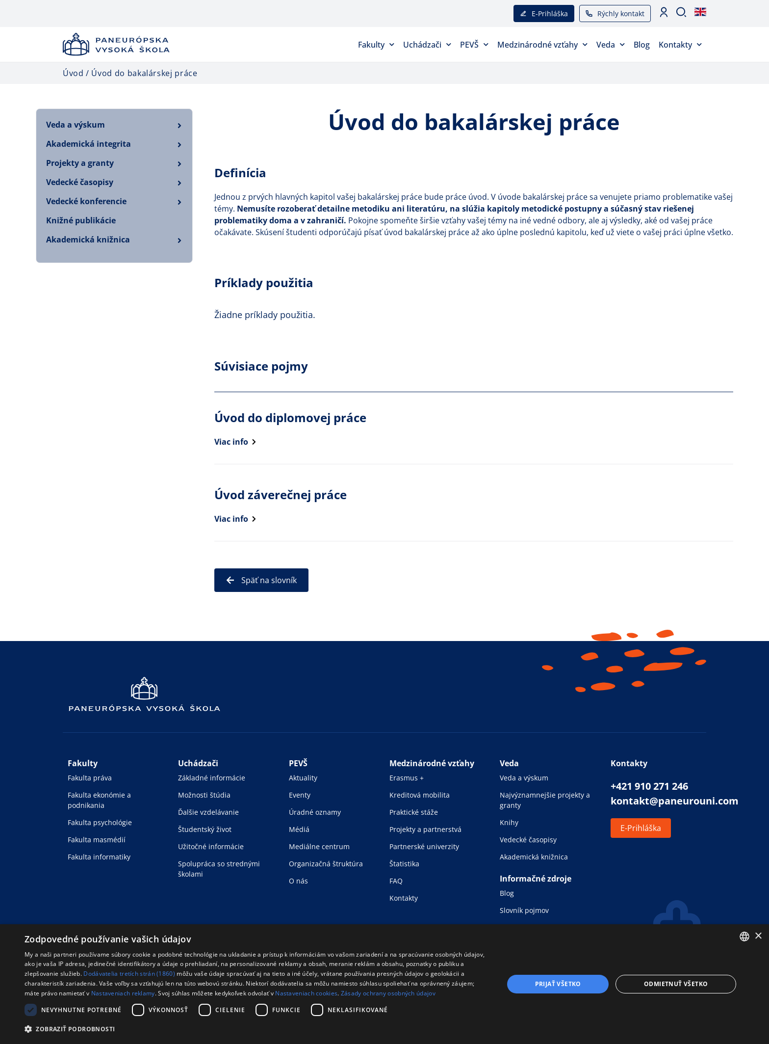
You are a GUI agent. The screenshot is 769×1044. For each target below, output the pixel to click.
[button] (257, 1029)
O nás (298, 880)
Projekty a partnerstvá (425, 829)
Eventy (299, 795)
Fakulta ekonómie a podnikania (99, 800)
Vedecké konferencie (86, 201)
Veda (610, 44)
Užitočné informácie (211, 846)
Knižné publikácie (81, 220)
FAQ (396, 880)
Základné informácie (211, 777)
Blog (642, 44)
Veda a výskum (75, 124)
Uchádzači (427, 44)
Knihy (509, 822)
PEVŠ (474, 44)
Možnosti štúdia (204, 795)
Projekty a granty (80, 163)
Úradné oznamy (315, 812)
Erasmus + (406, 777)
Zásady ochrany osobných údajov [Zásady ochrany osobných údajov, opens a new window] (388, 993)
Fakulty (376, 44)
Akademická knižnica (88, 239)
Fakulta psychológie (100, 822)
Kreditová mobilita (419, 795)
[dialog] (384, 984)
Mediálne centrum (319, 846)
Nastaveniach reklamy (123, 993)
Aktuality (303, 777)
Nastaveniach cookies (306, 993)
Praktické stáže (413, 812)
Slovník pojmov (524, 910)
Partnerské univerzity (424, 846)
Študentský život (204, 829)
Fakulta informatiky (99, 856)
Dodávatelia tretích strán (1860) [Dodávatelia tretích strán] (129, 973)
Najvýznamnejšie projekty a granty (545, 800)
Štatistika (404, 863)
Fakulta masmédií (97, 839)
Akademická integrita (88, 143)
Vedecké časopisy (79, 182)
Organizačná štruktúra (326, 863)
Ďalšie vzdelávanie (208, 812)
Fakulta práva (90, 777)
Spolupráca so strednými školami (219, 869)
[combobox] (744, 936)
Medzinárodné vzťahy (542, 44)
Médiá (299, 829)
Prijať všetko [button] (558, 984)
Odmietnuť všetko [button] (676, 984)
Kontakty (680, 44)
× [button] (758, 936)
